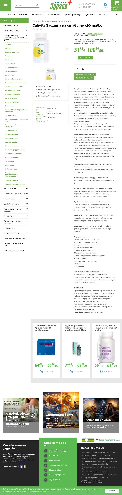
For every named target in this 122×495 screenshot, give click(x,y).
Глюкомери (37, 15)
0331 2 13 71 (85, 7)
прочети (21, 462)
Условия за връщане (55, 474)
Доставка (90, 15)
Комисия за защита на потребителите (99, 461)
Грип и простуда (72, 15)
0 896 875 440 (87, 4)
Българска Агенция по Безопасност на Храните (98, 468)
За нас (102, 15)
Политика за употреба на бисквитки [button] (33, 492)
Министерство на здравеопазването (98, 458)
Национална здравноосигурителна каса (98, 475)
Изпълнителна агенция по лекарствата (99, 452)
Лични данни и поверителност (53, 480)
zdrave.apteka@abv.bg (55, 465)
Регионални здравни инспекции (95, 472)
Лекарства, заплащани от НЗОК (95, 478)
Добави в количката (85, 74)
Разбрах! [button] (112, 490)
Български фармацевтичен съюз (95, 455)
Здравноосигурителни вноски (94, 464)
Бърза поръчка (84, 78)
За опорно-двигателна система (56, 21)
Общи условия (52, 470)
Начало (11, 15)
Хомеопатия (53, 15)
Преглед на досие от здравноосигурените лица (93, 481)
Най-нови (23, 15)
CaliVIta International (95, 34)
